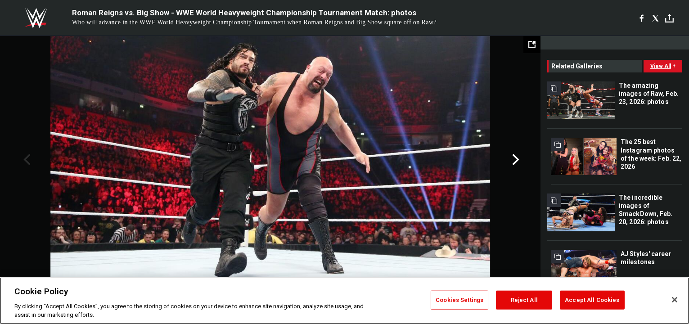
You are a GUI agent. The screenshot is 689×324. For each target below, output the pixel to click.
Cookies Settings (459, 300)
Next (514, 159)
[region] (344, 300)
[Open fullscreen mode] (531, 44)
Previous (26, 159)
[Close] (674, 300)
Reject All (524, 300)
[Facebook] (641, 18)
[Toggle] (669, 18)
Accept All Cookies (592, 300)
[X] (655, 18)
